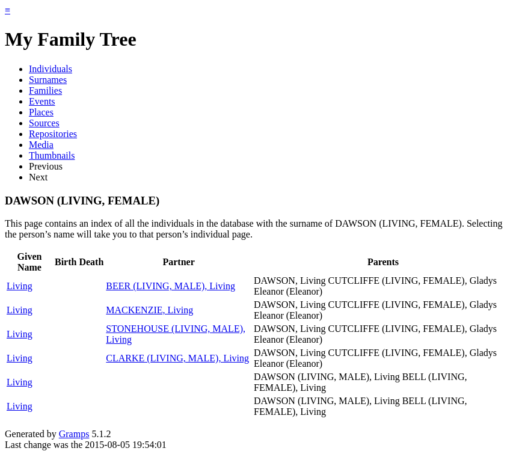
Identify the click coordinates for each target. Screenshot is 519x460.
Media (41, 145)
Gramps (74, 434)
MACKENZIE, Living (149, 310)
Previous (46, 166)
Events (42, 101)
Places (41, 112)
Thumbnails (52, 155)
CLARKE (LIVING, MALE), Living (177, 358)
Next (38, 177)
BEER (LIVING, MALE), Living (170, 286)
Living (19, 286)
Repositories (53, 134)
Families (45, 90)
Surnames (48, 80)
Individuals (50, 69)
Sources (44, 123)
